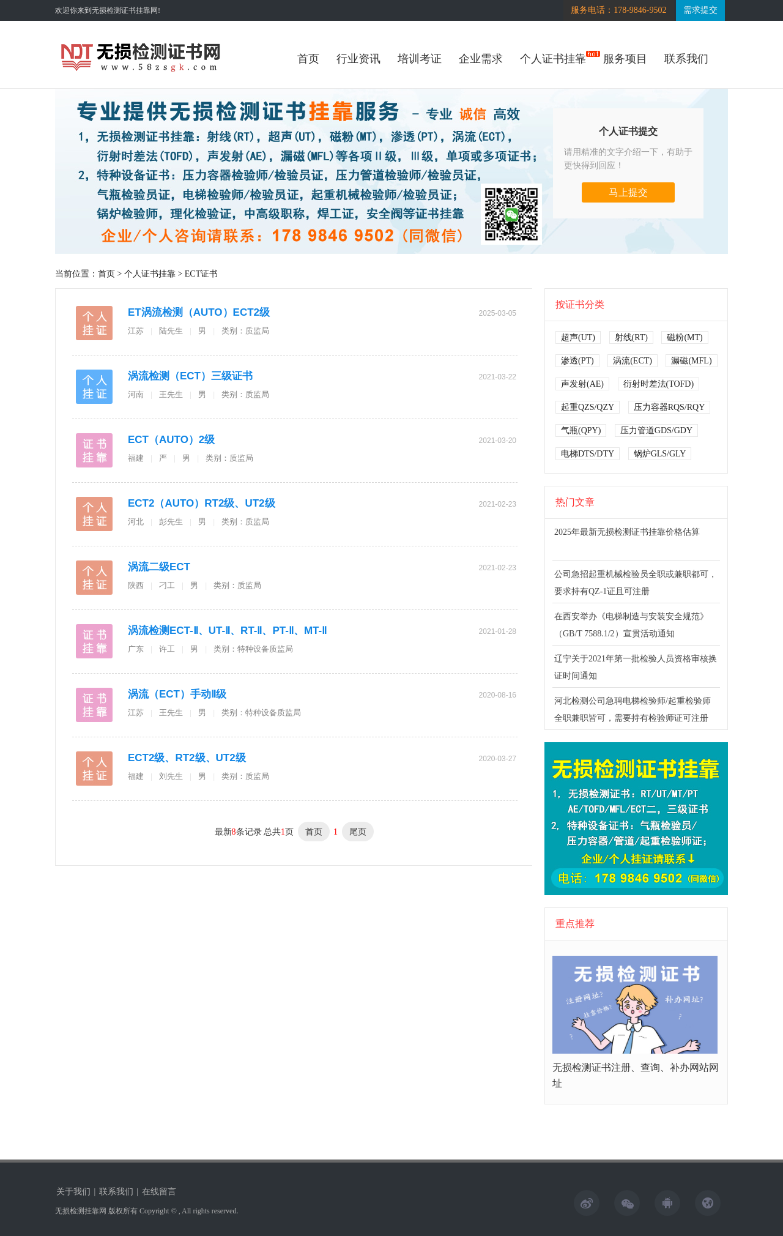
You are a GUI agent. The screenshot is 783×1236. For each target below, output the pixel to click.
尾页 (357, 831)
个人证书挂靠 (553, 59)
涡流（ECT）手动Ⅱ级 (177, 694)
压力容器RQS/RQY (669, 407)
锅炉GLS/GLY (660, 453)
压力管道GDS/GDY (656, 430)
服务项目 (625, 59)
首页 (308, 59)
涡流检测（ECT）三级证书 (190, 376)
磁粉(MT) (684, 337)
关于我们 (73, 1191)
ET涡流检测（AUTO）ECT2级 (199, 312)
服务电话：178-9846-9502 (618, 10)
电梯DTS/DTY (587, 453)
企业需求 (481, 59)
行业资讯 (358, 59)
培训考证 (420, 59)
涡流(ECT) (632, 360)
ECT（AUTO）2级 (171, 439)
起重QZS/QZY (587, 407)
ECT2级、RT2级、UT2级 (187, 758)
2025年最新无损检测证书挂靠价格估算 (627, 532)
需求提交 (700, 10)
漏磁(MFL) (691, 360)
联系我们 (686, 59)
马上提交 (628, 192)
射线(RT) (631, 337)
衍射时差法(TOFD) (658, 384)
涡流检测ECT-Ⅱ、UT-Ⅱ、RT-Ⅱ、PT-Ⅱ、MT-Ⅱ (227, 630)
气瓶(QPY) (581, 430)
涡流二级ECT (159, 567)
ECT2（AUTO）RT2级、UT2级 (201, 503)
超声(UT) (578, 337)
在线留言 (159, 1191)
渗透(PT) (577, 360)
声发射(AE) (582, 384)
